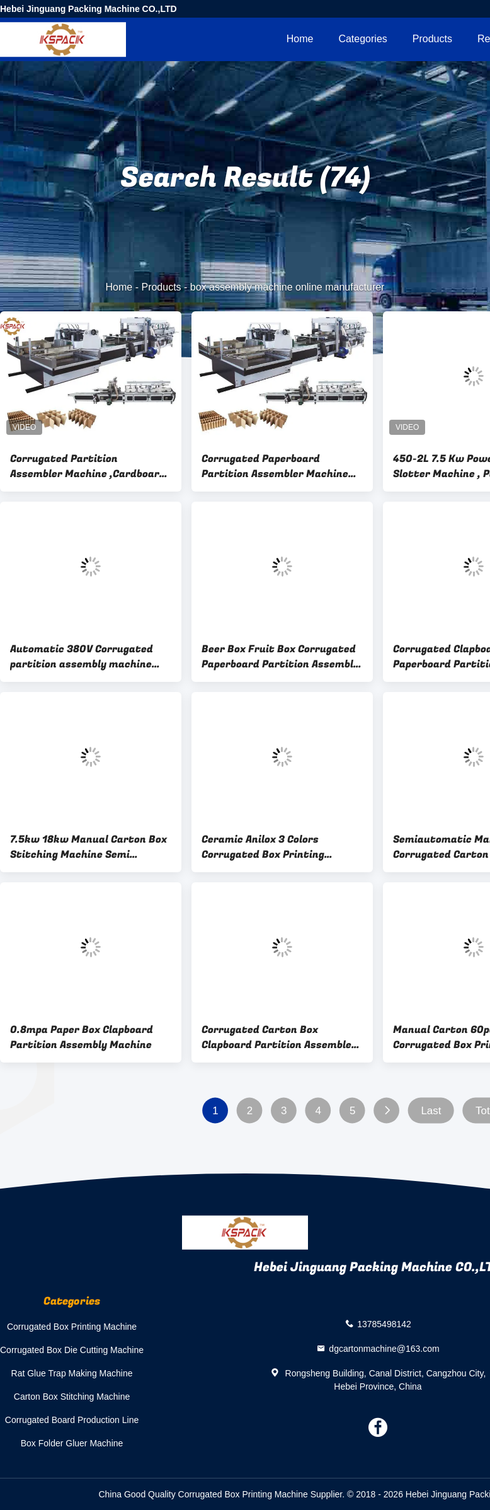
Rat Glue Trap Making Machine (72, 1373)
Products (432, 38)
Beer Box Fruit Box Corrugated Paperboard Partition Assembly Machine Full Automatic (280, 657)
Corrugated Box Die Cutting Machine (72, 1350)
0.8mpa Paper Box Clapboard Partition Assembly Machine (81, 1037)
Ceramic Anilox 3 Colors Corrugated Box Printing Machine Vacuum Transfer (268, 847)
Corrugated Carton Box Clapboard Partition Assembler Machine (279, 1037)
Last (431, 1111)
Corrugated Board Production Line (72, 1420)
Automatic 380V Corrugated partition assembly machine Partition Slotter (81, 657)
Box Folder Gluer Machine (72, 1443)
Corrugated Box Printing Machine (72, 1327)
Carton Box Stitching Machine (72, 1397)
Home (300, 38)
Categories (362, 38)
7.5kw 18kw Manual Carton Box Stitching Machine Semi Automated (88, 847)
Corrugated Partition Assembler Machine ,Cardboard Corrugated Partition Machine (88, 466)
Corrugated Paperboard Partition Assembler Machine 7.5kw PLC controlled (275, 466)
